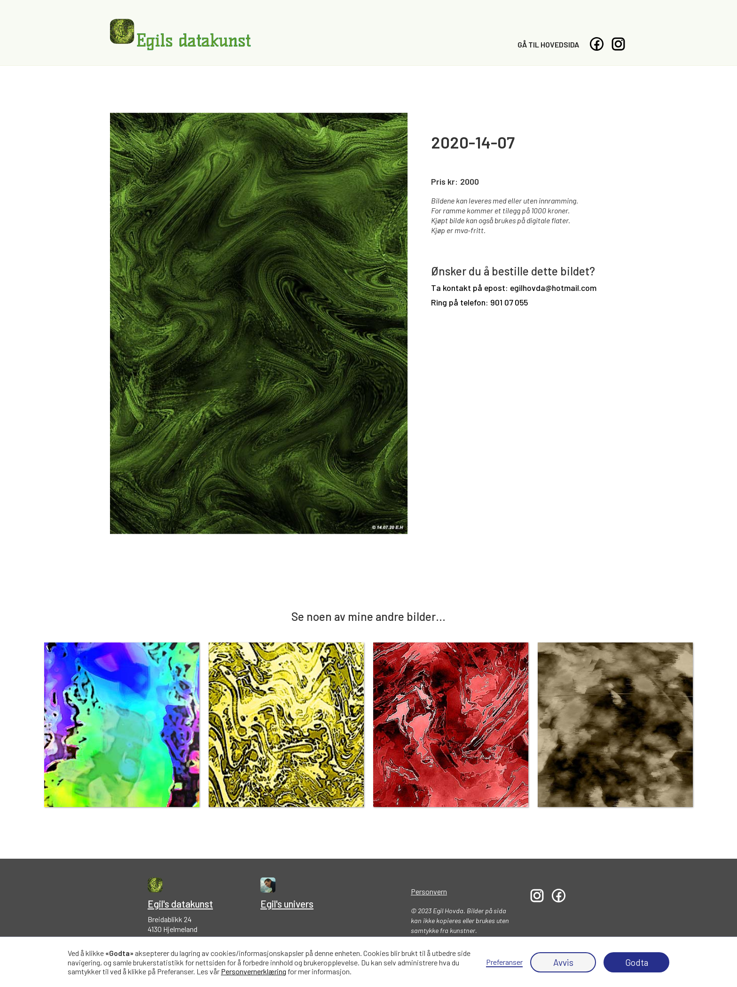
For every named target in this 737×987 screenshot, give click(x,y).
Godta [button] (636, 962)
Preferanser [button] (504, 961)
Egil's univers (287, 903)
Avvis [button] (563, 962)
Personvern (429, 891)
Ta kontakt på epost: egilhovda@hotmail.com (513, 288)
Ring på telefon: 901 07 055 (479, 302)
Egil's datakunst (180, 903)
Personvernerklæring (253, 971)
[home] (180, 35)
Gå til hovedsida (548, 44)
